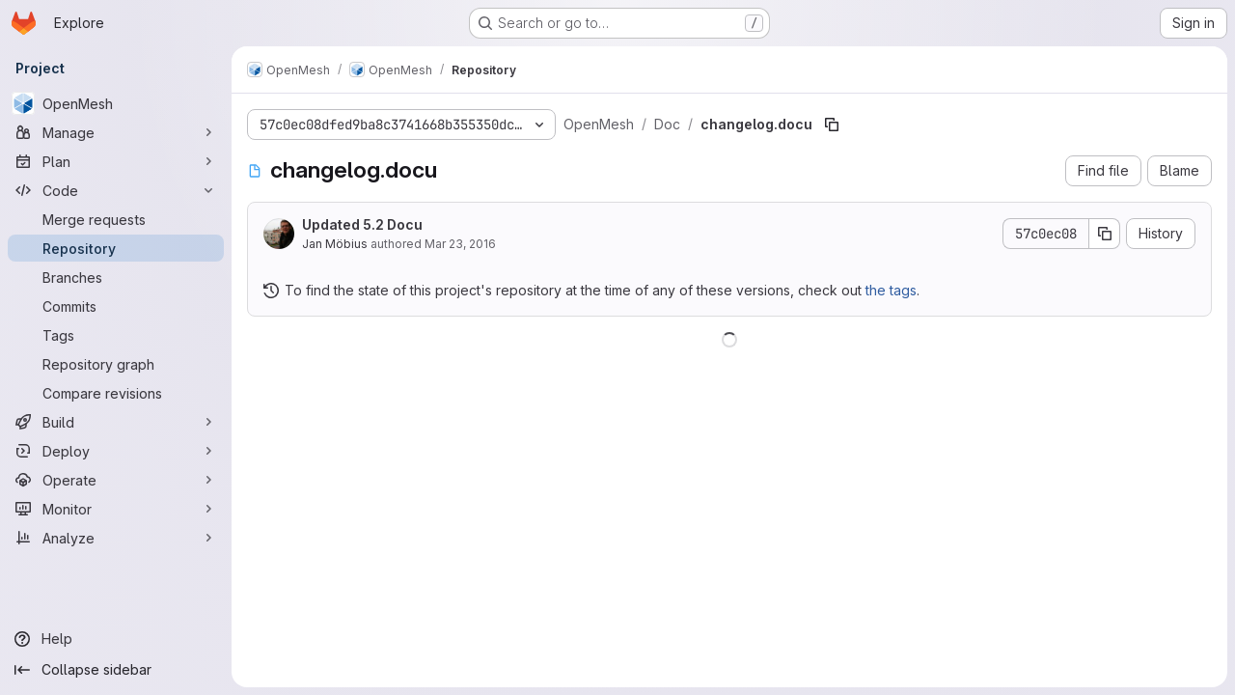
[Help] (116, 639)
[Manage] (116, 132)
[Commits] (116, 306)
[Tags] (116, 334)
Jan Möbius (335, 243)
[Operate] (116, 479)
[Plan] (116, 161)
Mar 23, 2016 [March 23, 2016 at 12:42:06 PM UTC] (460, 243)
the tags (891, 290)
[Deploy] (116, 450)
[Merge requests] (116, 219)
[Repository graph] (116, 363)
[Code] (116, 190)
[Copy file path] (831, 124)
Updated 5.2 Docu (362, 224)
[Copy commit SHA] (1104, 233)
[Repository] (116, 248)
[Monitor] (116, 508)
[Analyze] (116, 537)
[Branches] (116, 277)
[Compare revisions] (116, 392)
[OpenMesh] (116, 103)
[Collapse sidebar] (116, 669)
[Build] (116, 421)
